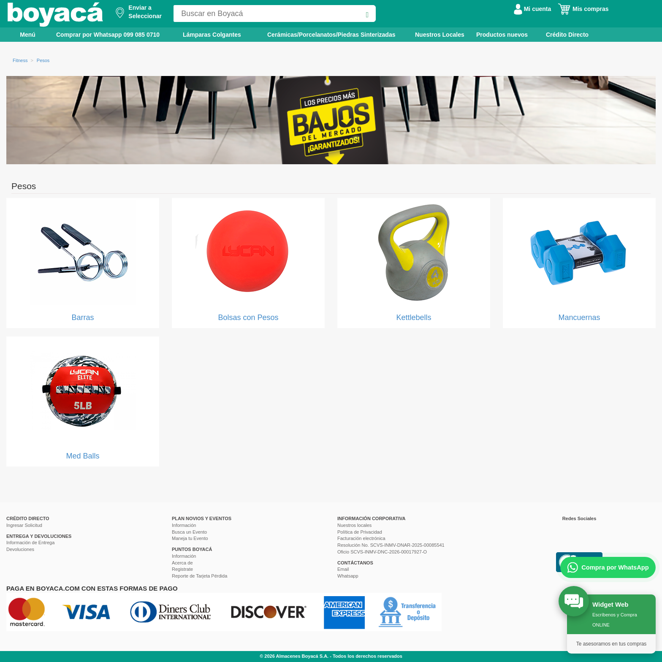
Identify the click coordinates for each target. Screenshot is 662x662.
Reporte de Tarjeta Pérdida (199, 575)
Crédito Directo (567, 34)
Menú (21, 34)
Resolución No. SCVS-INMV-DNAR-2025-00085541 (391, 545)
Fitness (20, 60)
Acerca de (182, 562)
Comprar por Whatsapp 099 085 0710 (108, 34)
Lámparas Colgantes (212, 34)
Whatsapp (347, 575)
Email (343, 569)
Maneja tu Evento (190, 538)
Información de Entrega (30, 542)
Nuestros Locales (439, 34)
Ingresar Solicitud (24, 525)
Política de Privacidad (359, 531)
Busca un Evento (189, 531)
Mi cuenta (532, 8)
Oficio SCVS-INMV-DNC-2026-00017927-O (382, 551)
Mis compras (583, 8)
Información (184, 525)
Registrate (182, 569)
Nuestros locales (354, 525)
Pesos (43, 60)
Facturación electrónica (361, 538)
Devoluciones (20, 549)
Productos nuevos (502, 34)
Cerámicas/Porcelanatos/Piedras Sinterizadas (331, 34)
